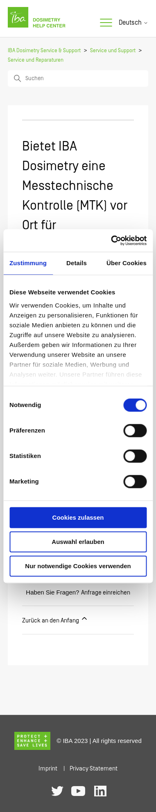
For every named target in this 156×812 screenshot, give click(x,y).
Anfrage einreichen (105, 592)
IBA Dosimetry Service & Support (44, 51)
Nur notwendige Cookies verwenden (78, 565)
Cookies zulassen (78, 517)
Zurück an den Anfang (55, 619)
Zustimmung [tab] (28, 262)
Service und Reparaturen (35, 60)
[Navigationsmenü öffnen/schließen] (106, 23)
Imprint (47, 768)
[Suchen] (78, 78)
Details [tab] (76, 262)
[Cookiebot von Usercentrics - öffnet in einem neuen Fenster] (112, 240)
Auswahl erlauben (78, 541)
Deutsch (133, 22)
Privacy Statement (94, 768)
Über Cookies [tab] (126, 262)
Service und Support (113, 51)
